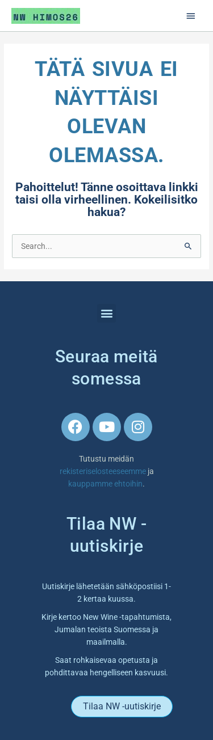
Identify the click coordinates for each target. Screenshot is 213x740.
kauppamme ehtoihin (105, 483)
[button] (106, 313)
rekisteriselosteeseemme (104, 471)
